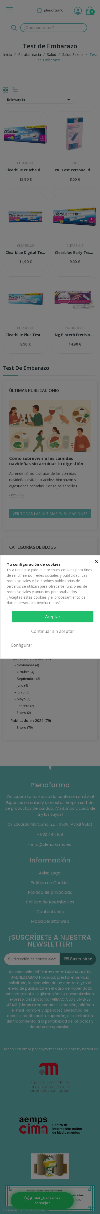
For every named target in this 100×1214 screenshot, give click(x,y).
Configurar (21, 645)
